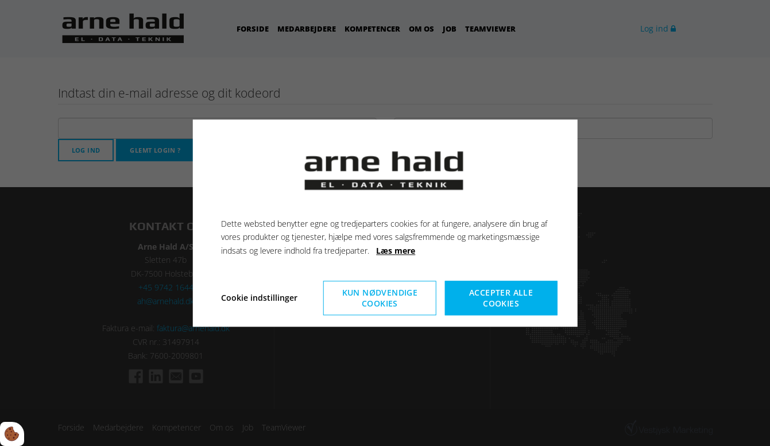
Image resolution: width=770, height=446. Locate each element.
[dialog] (385, 223)
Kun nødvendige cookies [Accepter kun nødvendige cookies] (380, 298)
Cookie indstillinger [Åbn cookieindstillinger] (259, 297)
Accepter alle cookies (501, 298)
